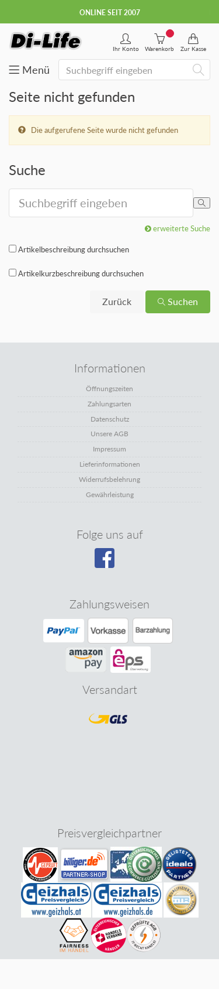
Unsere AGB (109, 433)
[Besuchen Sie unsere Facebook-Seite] (108, 562)
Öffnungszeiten (109, 388)
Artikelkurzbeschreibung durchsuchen (81, 273)
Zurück (116, 301)
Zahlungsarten (109, 403)
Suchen (178, 301)
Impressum (109, 448)
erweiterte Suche (177, 228)
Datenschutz (110, 419)
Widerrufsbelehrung (109, 479)
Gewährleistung (110, 494)
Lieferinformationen (109, 464)
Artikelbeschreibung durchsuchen (73, 249)
